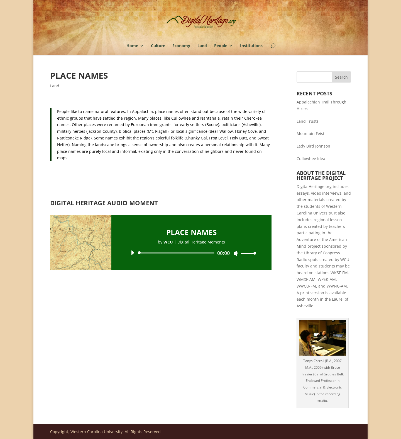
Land (202, 46)
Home (132, 46)
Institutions (251, 46)
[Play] (132, 252)
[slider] (177, 253)
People (220, 46)
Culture (158, 46)
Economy (181, 46)
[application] (191, 253)
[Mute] (235, 253)
